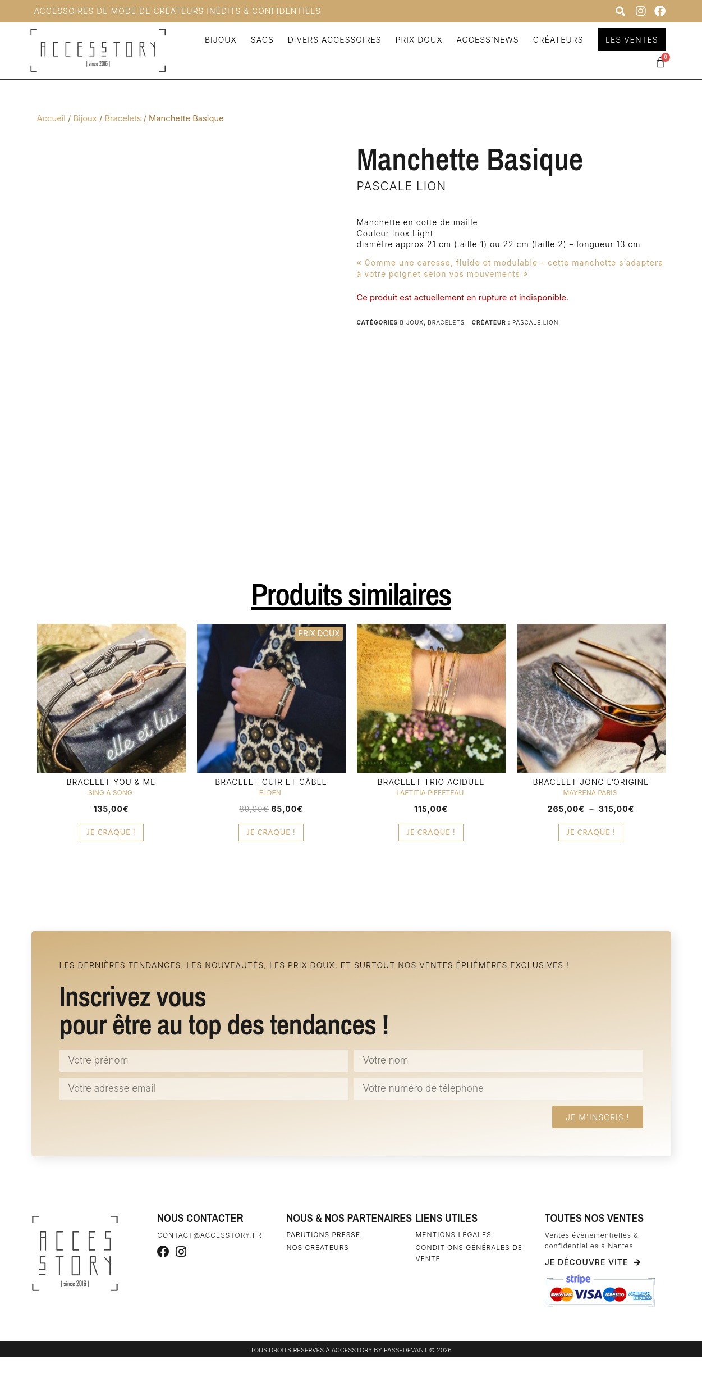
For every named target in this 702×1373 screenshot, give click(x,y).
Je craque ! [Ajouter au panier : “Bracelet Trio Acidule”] (430, 832)
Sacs (260, 39)
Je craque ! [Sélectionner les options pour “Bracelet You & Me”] (110, 832)
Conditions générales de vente (469, 1253)
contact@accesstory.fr (209, 1235)
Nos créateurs (317, 1247)
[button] (620, 11)
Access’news (486, 39)
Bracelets (122, 118)
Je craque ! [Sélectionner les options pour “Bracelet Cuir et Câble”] (270, 832)
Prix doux (417, 39)
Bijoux (219, 39)
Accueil (51, 118)
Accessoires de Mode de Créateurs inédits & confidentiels (178, 11)
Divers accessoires (333, 39)
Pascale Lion (402, 186)
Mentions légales (454, 1234)
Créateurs (556, 39)
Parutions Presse (323, 1234)
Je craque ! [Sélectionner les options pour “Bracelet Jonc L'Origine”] (590, 832)
